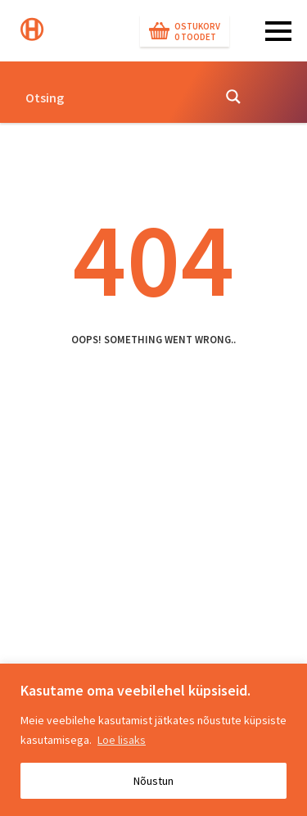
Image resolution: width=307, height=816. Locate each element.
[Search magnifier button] (233, 96)
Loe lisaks (121, 739)
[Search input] (113, 96)
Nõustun (153, 780)
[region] (153, 740)
